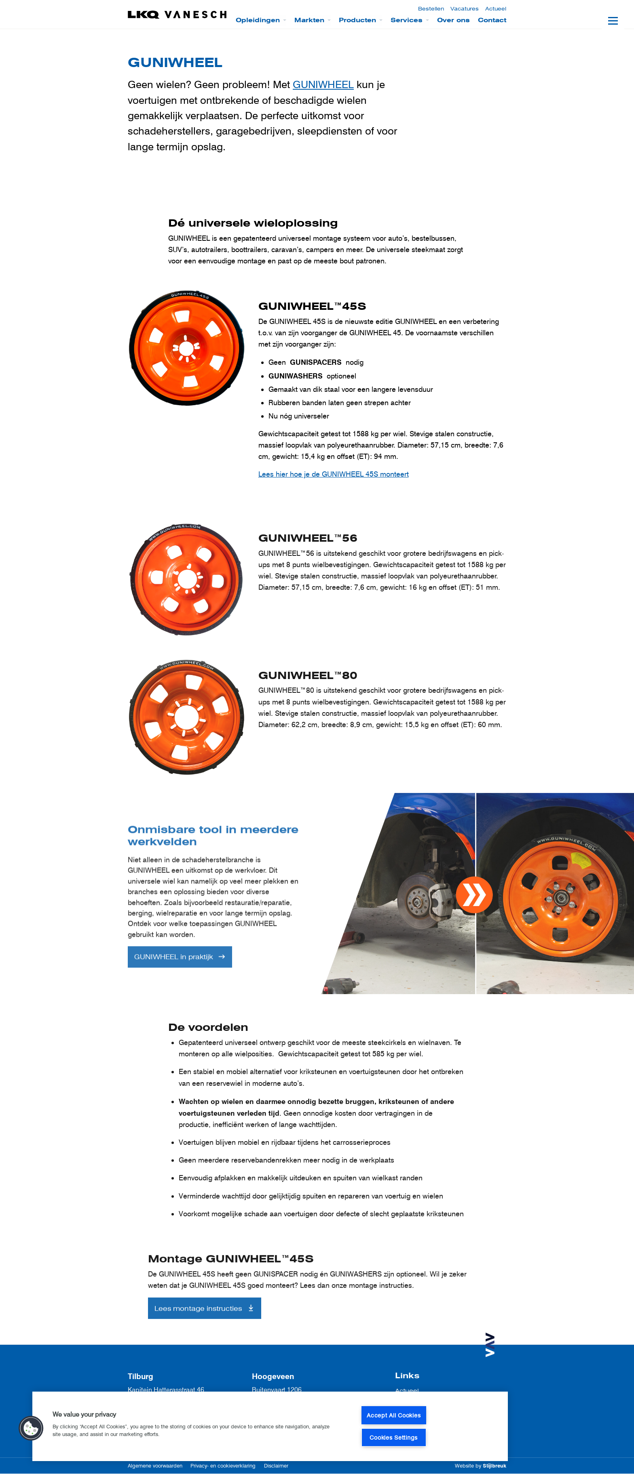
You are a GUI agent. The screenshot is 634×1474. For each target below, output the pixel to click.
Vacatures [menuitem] (464, 9)
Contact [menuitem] (492, 20)
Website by (480, 1466)
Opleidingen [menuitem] (258, 20)
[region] (270, 1426)
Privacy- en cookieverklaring (223, 1466)
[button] (31, 1428)
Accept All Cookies (394, 1415)
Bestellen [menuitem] (431, 9)
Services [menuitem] (407, 20)
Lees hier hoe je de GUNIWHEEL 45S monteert (333, 474)
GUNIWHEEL (323, 84)
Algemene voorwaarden (155, 1466)
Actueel (407, 1390)
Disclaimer (276, 1466)
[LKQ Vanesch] (177, 14)
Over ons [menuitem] (453, 20)
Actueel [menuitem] (495, 9)
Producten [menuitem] (357, 20)
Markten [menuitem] (309, 20)
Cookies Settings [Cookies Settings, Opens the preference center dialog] (394, 1437)
